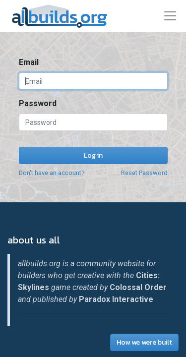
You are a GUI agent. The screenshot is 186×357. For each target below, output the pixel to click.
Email (29, 62)
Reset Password (144, 173)
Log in (93, 155)
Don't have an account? (51, 173)
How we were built (144, 342)
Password (38, 103)
